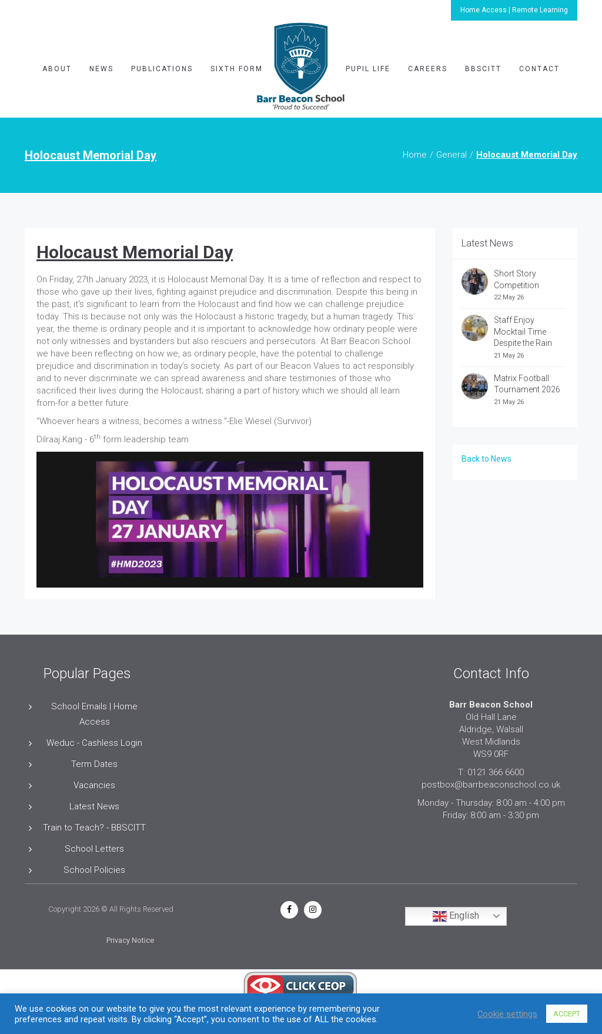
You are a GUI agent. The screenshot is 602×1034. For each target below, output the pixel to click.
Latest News (94, 806)
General (451, 154)
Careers (427, 69)
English (456, 916)
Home (415, 154)
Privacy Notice (130, 940)
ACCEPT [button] (566, 1013)
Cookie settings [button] (507, 1014)
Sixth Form (236, 69)
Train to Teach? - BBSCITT (94, 827)
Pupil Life (368, 69)
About (57, 69)
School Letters (94, 848)
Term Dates (94, 764)
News (101, 69)
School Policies (94, 870)
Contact (539, 69)
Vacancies (94, 785)
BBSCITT (483, 69)
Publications (162, 69)
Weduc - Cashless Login (94, 743)
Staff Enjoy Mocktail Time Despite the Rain (523, 331)
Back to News (486, 458)
